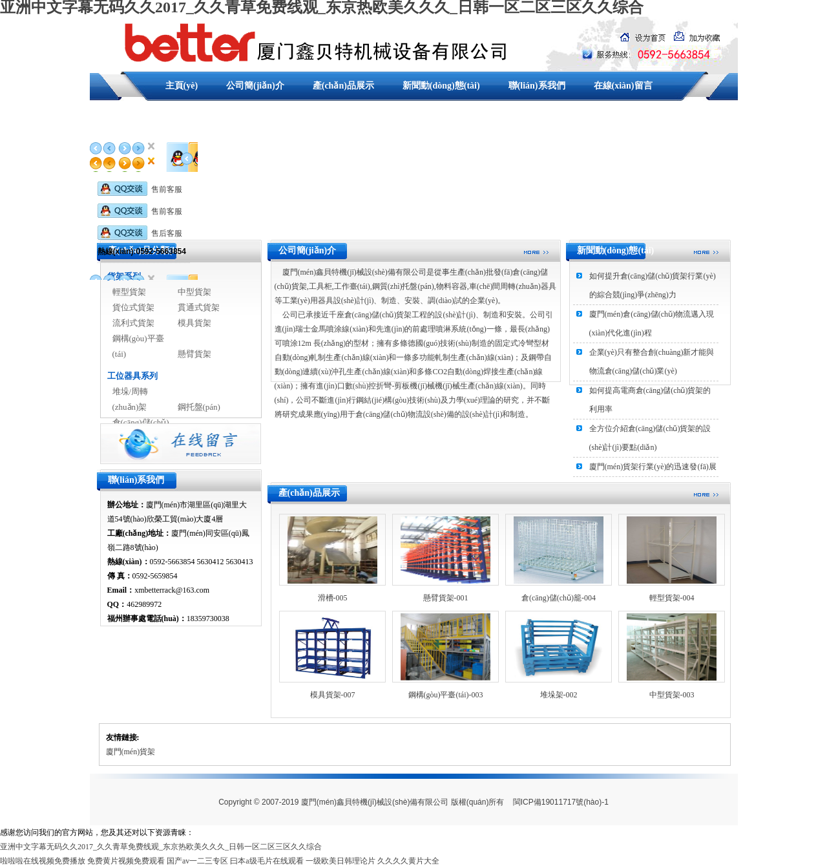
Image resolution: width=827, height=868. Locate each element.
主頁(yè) (181, 85)
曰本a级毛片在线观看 (266, 860)
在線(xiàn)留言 (623, 85)
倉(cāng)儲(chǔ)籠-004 (558, 597)
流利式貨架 (133, 323)
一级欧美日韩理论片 (340, 860)
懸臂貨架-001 (445, 597)
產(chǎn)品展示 (343, 85)
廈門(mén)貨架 (131, 751)
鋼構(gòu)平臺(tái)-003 (445, 694)
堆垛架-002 (559, 694)
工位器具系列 (132, 376)
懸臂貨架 (194, 354)
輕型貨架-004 (672, 597)
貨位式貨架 (133, 307)
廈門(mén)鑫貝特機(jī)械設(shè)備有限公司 (375, 802)
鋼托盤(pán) (199, 407)
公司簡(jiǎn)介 (255, 85)
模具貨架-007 (332, 694)
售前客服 (140, 189)
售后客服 (140, 233)
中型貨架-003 (672, 694)
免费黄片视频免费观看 (126, 860)
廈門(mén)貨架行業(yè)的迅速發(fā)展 (653, 466)
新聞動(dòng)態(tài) (441, 85)
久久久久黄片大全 (408, 860)
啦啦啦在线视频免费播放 (42, 860)
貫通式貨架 (199, 307)
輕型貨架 (129, 292)
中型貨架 (194, 292)
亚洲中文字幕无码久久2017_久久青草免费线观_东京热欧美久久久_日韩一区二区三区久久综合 (161, 846)
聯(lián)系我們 (536, 85)
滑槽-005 (333, 597)
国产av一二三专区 (197, 860)
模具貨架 (194, 323)
